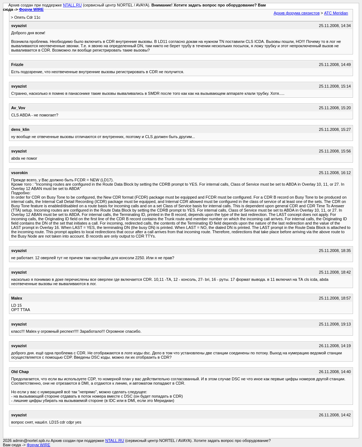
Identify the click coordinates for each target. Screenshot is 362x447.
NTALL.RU (72, 5)
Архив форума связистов (296, 13)
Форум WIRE (31, 9)
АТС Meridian (336, 13)
